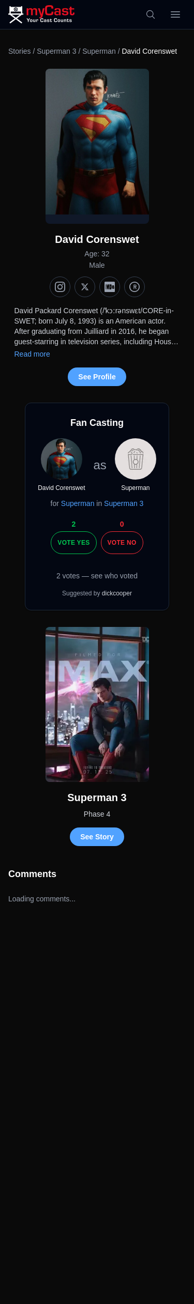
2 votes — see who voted (97, 576)
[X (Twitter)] (84, 287)
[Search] (150, 14)
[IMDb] (109, 287)
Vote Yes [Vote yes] (73, 542)
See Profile (96, 377)
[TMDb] (134, 287)
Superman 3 (56, 51)
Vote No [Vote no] (122, 542)
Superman (99, 51)
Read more (32, 354)
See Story (97, 837)
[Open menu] (175, 14)
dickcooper (117, 593)
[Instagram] (60, 287)
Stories (19, 51)
